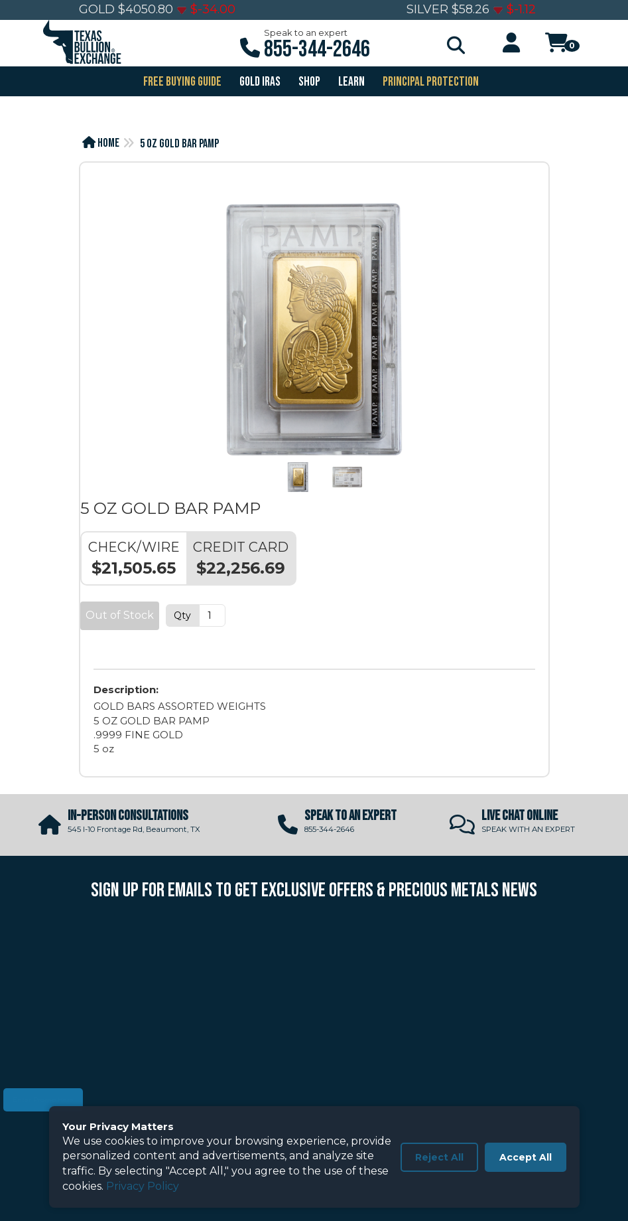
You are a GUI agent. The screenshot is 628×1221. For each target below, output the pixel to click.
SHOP (308, 82)
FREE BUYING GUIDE (181, 82)
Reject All (439, 1157)
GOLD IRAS (259, 82)
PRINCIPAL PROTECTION (430, 82)
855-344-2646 (317, 49)
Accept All (525, 1157)
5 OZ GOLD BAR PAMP (179, 144)
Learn (350, 82)
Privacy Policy (142, 1186)
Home (100, 143)
